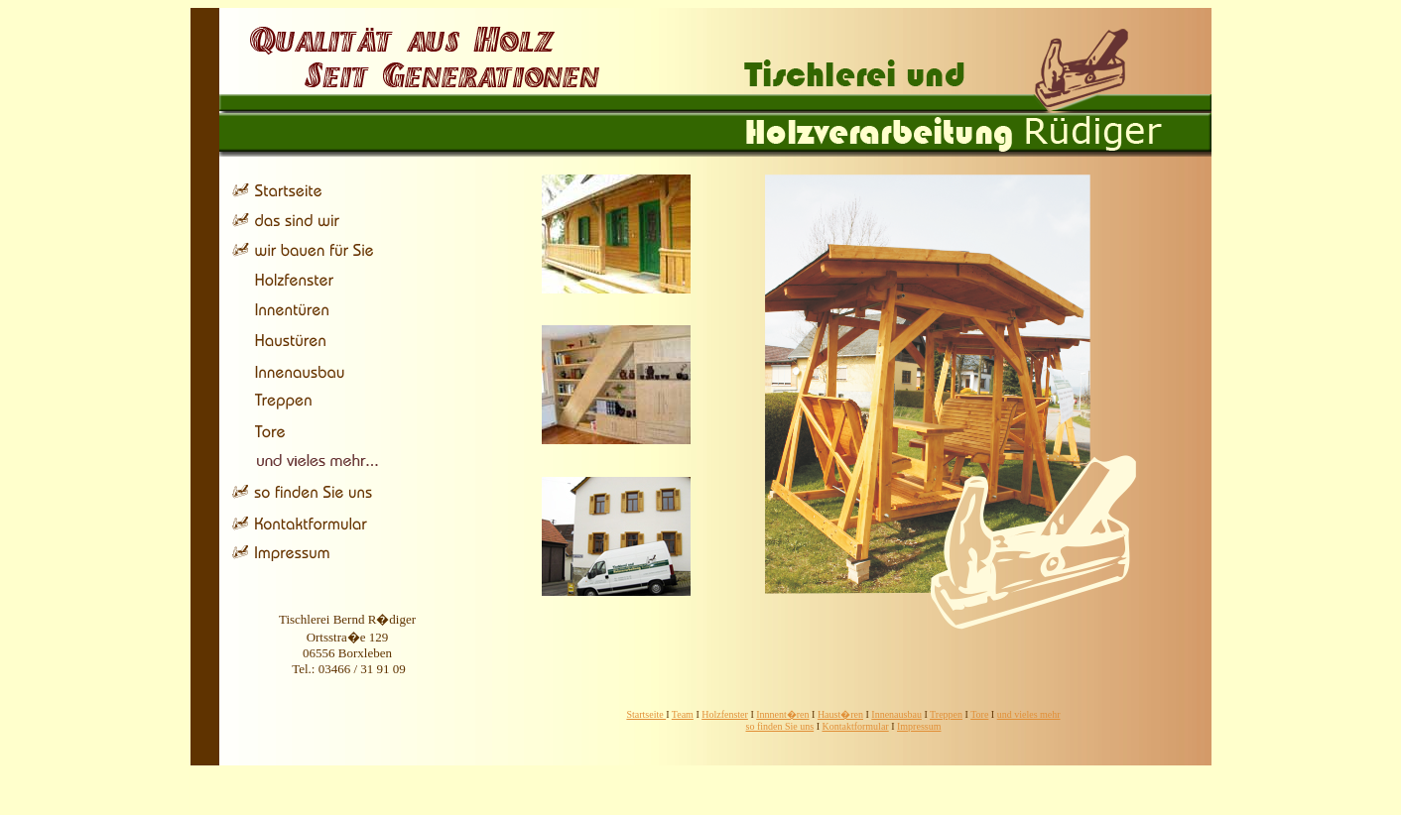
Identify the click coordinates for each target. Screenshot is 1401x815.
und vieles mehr (1029, 714)
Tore (979, 714)
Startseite (646, 714)
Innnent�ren (782, 714)
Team (683, 714)
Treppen (946, 714)
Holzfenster (724, 714)
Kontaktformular (855, 726)
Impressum (919, 726)
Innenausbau (896, 714)
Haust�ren (840, 714)
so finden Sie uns (780, 726)
